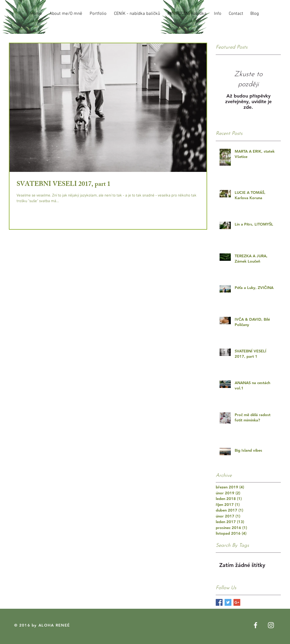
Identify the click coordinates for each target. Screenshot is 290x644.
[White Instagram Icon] (271, 625)
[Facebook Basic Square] (219, 602)
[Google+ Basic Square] (236, 602)
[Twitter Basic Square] (228, 602)
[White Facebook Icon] (256, 625)
